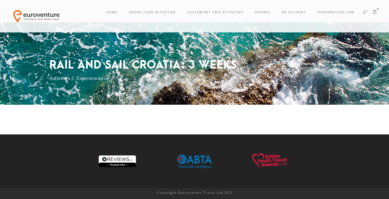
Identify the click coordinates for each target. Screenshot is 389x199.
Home (112, 12)
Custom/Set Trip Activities (215, 12)
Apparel (263, 12)
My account (294, 12)
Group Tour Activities (152, 12)
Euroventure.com (336, 12)
